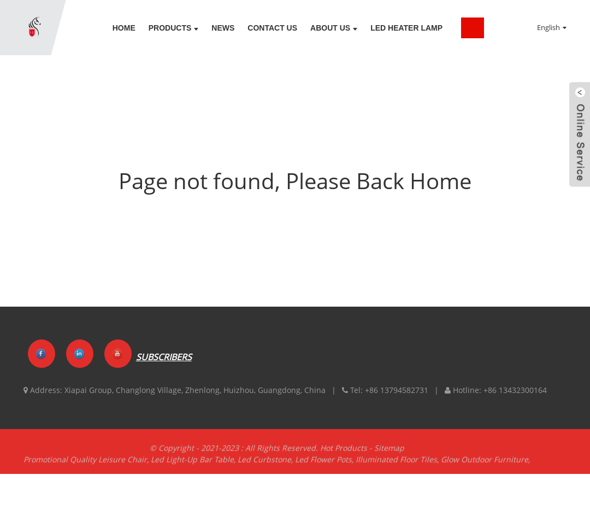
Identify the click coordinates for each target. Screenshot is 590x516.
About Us (333, 28)
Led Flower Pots (323, 464)
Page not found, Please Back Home (295, 181)
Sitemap (389, 452)
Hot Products (343, 452)
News (222, 28)
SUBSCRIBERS (164, 357)
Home (124, 28)
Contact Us (272, 28)
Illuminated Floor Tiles (396, 464)
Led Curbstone (264, 464)
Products (174, 28)
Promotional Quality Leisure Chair (85, 464)
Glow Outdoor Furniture (484, 464)
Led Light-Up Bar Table (192, 464)
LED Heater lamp (406, 28)
